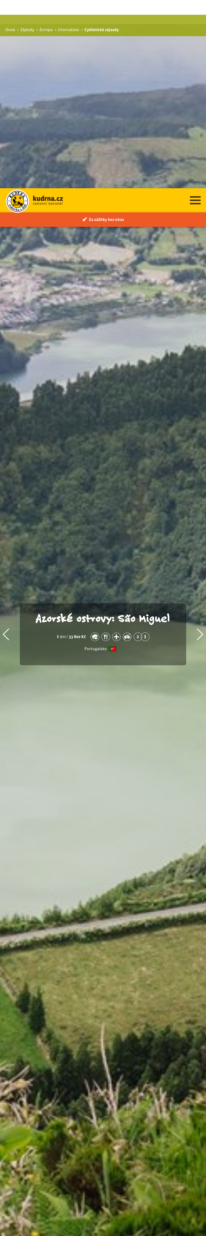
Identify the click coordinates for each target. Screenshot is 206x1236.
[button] (6, 446)
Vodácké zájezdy (145, 1112)
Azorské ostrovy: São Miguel (103, 429)
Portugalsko (95, 460)
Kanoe (139, 1118)
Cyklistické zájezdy (147, 1099)
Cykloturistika (146, 1105)
